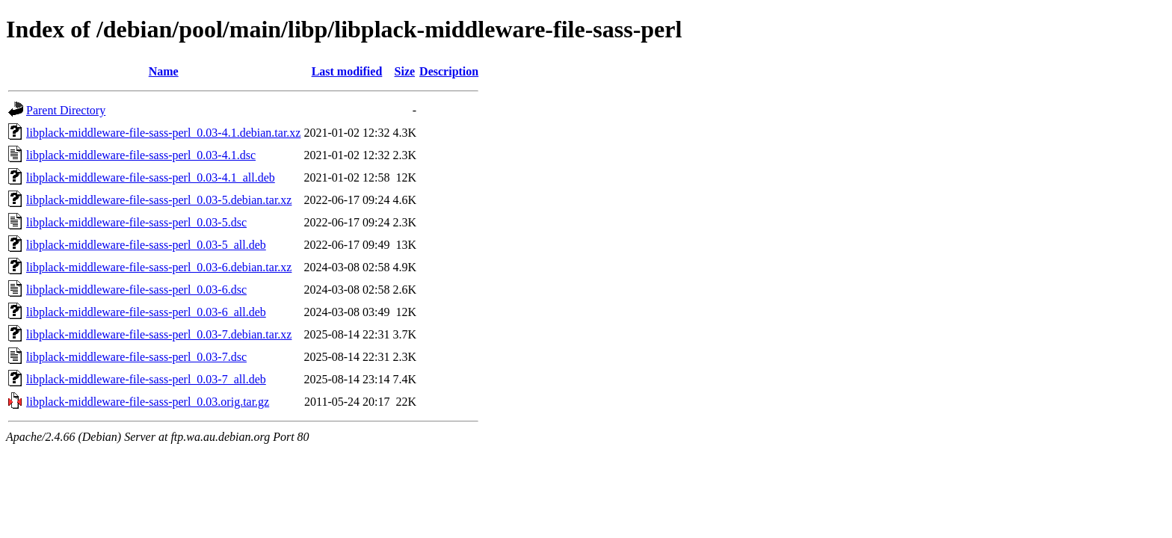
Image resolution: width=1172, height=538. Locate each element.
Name (164, 71)
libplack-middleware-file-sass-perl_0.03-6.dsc (136, 289)
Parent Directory (65, 110)
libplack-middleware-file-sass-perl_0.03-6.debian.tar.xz (159, 267)
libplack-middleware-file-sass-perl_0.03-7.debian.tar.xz (159, 334)
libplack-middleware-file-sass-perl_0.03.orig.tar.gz (147, 401)
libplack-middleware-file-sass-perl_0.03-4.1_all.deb (150, 177)
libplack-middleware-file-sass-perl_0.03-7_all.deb (146, 379)
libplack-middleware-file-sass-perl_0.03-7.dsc (136, 356)
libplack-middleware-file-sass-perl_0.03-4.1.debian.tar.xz (163, 132)
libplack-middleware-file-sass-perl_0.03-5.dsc (136, 222)
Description (448, 71)
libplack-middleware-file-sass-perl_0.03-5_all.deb (146, 244)
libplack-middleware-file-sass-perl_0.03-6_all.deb (146, 312)
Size (405, 71)
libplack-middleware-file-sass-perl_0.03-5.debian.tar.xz (159, 200)
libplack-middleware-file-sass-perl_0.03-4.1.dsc (141, 155)
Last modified (347, 71)
